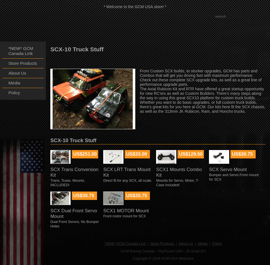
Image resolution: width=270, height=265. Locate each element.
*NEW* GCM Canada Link (125, 244)
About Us (186, 244)
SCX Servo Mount (228, 169)
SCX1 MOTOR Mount (126, 210)
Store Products (162, 244)
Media (202, 244)
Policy (217, 244)
